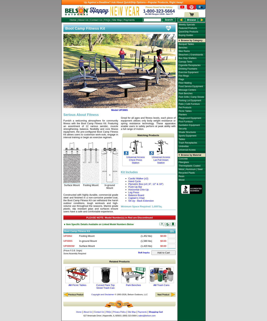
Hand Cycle (134, 181)
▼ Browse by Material (189, 155)
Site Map (117, 20)
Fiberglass (184, 162)
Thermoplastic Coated (189, 165)
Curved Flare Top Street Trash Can (105, 278)
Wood (181, 180)
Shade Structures (187, 132)
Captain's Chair (136, 198)
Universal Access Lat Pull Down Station (160, 151)
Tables (182, 139)
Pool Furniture (185, 121)
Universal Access (187, 150)
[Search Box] (152, 20)
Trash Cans (161, 277)
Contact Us (96, 20)
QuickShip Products (188, 31)
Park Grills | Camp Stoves (191, 97)
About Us (83, 20)
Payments (129, 20)
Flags (181, 79)
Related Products (119, 261)
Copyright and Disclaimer (102, 294)
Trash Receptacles (188, 142)
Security (183, 128)
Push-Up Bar (135, 186)
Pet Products (185, 107)
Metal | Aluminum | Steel (190, 169)
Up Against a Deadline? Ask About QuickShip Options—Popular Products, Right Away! (133, 2)
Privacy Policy (119, 312)
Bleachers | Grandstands (191, 54)
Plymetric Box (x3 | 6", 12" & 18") (145, 184)
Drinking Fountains (188, 69)
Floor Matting (185, 83)
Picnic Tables (77, 277)
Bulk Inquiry (144, 252)
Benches (183, 47)
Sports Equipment (187, 135)
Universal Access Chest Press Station (135, 151)
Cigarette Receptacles (189, 65)
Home (73, 20)
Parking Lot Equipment (190, 100)
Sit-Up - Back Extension (141, 200)
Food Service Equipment (191, 86)
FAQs (107, 20)
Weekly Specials (187, 24)
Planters (183, 114)
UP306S (67, 241)
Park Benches (133, 277)
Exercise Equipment (188, 72)
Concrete (183, 158)
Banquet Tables (186, 44)
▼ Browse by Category (190, 40)
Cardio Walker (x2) (138, 178)
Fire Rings (184, 76)
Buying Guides (186, 35)
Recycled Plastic (187, 173)
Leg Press (133, 192)
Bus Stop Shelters (187, 58)
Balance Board (136, 195)
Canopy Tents (185, 61)
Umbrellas (184, 146)
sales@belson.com (147, 316)
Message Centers (187, 90)
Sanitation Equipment (189, 125)
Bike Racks (184, 51)
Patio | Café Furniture (189, 104)
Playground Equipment (190, 118)
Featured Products (188, 28)
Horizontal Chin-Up (138, 189)
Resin (181, 176)
